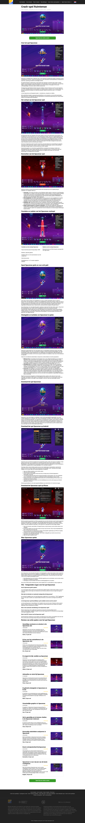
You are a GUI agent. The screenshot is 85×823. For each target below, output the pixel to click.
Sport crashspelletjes (47, 795)
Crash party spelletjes (50, 793)
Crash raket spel (42, 793)
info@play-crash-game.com (39, 820)
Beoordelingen (44, 2)
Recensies (52, 792)
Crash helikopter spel (60, 793)
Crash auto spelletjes (14, 793)
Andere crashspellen (38, 795)
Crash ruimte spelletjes (70, 793)
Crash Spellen (22, 2)
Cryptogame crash (23, 793)
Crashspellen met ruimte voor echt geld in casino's (37, 9)
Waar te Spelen (36, 2)
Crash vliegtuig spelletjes (33, 793)
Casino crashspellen (24, 9)
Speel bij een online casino (42, 38)
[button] (66, 2)
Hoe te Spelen (29, 2)
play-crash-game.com (50, 820)
